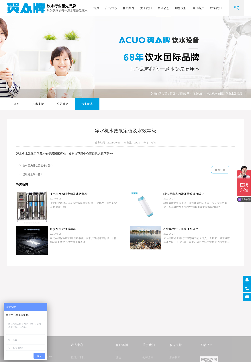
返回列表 (220, 170)
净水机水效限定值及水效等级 (224, 93)
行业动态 (198, 93)
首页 (96, 8)
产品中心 (111, 8)
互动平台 (206, 357)
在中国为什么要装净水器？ (38, 165)
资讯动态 (163, 8)
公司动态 (62, 103)
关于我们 (146, 8)
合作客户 (198, 8)
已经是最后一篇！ (33, 174)
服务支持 (181, 8)
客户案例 (128, 8)
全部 (16, 103)
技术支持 (38, 103)
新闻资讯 (183, 93)
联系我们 (216, 8)
